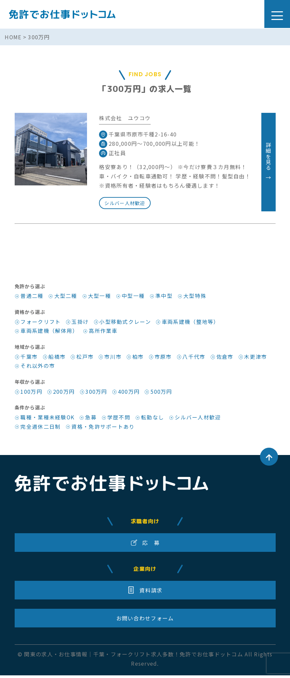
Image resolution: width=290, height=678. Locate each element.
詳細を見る (268, 162)
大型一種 (99, 296)
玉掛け (80, 322)
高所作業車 (103, 332)
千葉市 (29, 357)
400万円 (129, 393)
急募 (91, 419)
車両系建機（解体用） (49, 332)
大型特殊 (195, 296)
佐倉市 (225, 357)
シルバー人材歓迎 (125, 203)
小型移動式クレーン (125, 322)
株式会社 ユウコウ (125, 118)
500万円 (162, 393)
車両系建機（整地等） (191, 322)
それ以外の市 (37, 367)
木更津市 (256, 357)
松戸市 (85, 357)
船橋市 (57, 357)
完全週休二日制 (40, 428)
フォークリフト (40, 322)
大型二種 (65, 296)
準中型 (164, 296)
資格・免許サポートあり (103, 428)
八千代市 (194, 357)
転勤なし (153, 419)
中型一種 (133, 296)
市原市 (163, 357)
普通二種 (31, 296)
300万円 (96, 393)
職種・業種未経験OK (47, 419)
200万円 (64, 393)
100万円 (31, 393)
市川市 (113, 357)
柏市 (138, 357)
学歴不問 (119, 419)
